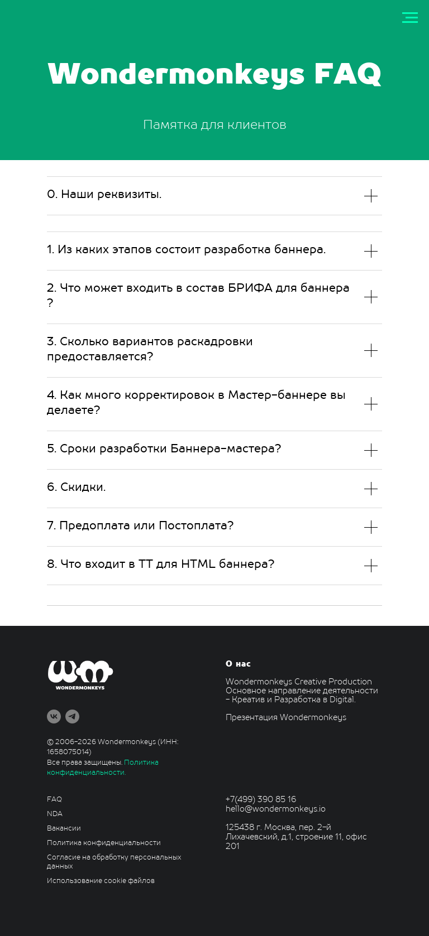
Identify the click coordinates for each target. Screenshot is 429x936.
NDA (55, 814)
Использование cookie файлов (101, 881)
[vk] (54, 716)
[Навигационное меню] (410, 17)
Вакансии (64, 829)
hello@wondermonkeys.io (276, 809)
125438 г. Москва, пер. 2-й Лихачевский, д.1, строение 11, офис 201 (296, 837)
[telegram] (72, 716)
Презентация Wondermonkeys (286, 718)
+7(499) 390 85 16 (261, 800)
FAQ (54, 800)
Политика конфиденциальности (104, 843)
